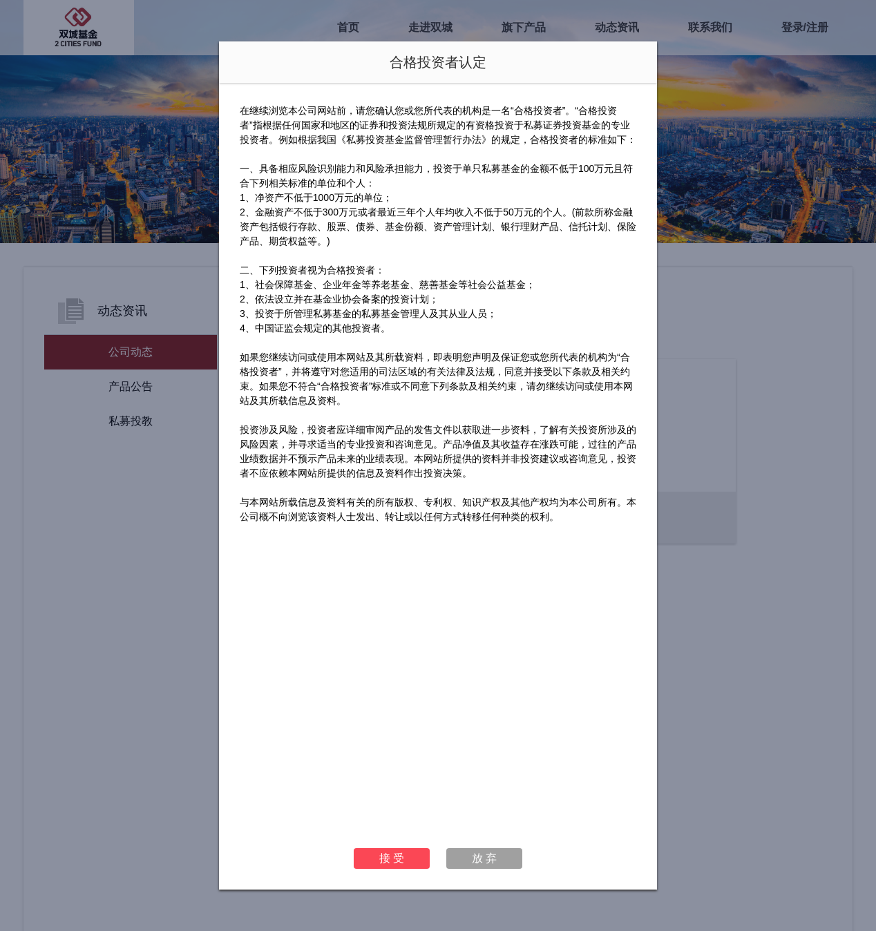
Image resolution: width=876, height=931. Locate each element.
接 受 (391, 858)
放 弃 (484, 858)
